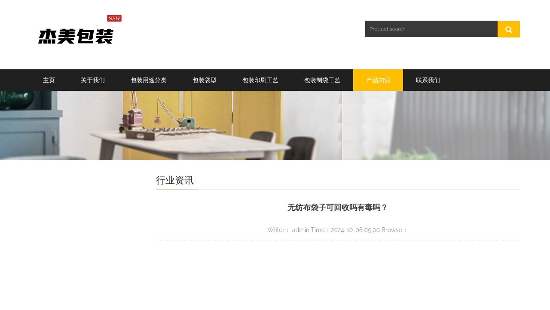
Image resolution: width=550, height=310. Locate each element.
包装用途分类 (149, 80)
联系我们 (428, 80)
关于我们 (93, 80)
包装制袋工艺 (322, 80)
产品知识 (378, 80)
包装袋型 (204, 80)
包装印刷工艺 (260, 80)
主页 (49, 80)
